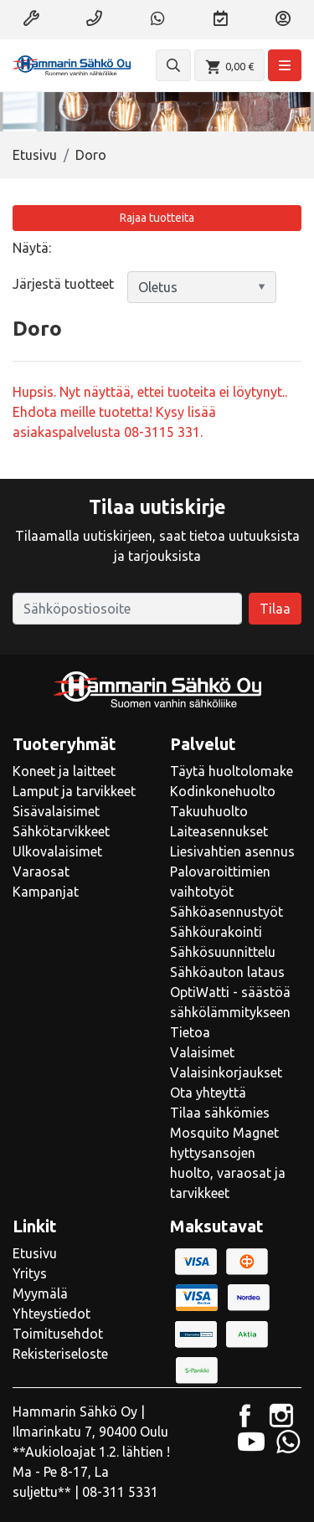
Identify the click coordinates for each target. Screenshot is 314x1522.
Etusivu (35, 154)
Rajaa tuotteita (157, 217)
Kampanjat (46, 891)
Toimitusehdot (58, 1333)
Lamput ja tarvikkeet (74, 791)
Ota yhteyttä (208, 1092)
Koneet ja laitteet (64, 771)
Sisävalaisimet (56, 811)
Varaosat (41, 871)
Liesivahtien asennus (232, 851)
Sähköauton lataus (227, 972)
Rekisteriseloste (60, 1353)
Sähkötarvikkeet (61, 831)
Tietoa (190, 1032)
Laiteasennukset (219, 831)
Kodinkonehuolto (222, 791)
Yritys (30, 1273)
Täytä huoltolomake (231, 771)
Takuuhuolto (209, 811)
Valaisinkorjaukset (226, 1072)
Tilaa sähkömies (220, 1112)
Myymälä (40, 1293)
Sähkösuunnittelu (222, 951)
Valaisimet (202, 1052)
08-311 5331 (120, 1491)
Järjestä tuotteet (63, 283)
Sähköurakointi (216, 931)
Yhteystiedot (51, 1313)
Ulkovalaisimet (57, 851)
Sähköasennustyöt (226, 911)
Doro (90, 154)
